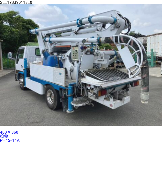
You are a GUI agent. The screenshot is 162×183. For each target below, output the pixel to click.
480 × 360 (9, 132)
